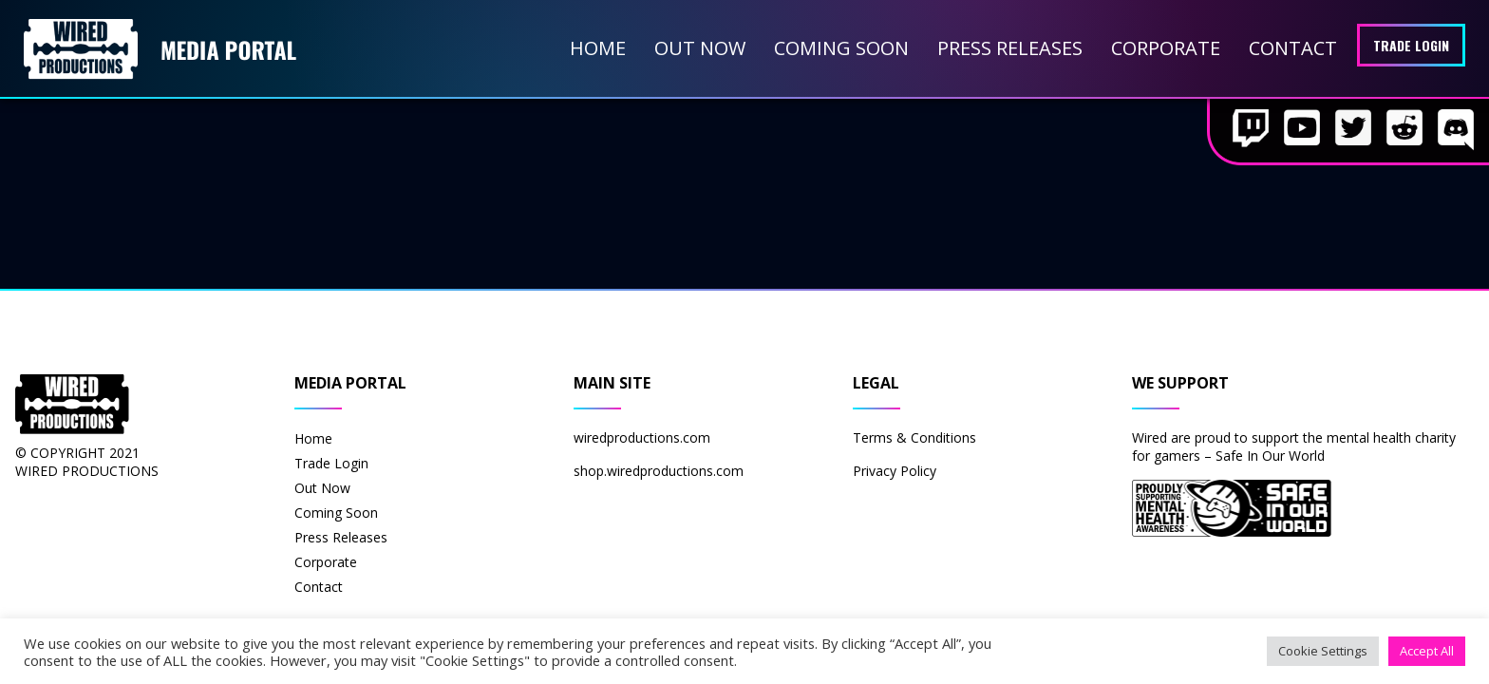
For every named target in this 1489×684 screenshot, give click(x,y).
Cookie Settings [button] (1322, 650)
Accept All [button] (1427, 650)
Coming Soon (841, 48)
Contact (1293, 48)
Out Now (699, 48)
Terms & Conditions (914, 437)
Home (598, 48)
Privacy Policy (894, 471)
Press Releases (1010, 48)
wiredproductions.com (642, 437)
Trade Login (1411, 45)
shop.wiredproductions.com (659, 471)
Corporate (1165, 48)
